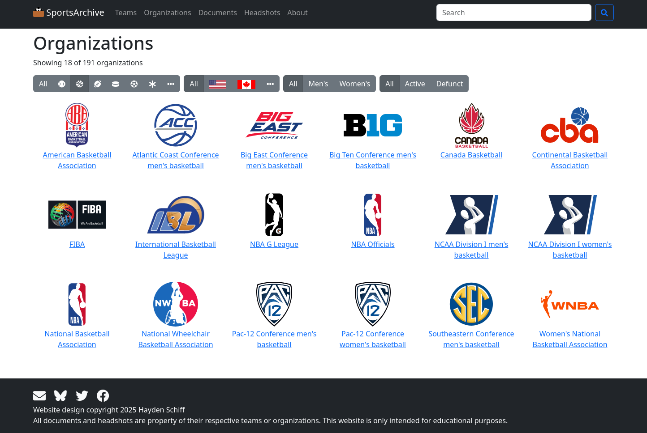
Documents (217, 12)
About (297, 12)
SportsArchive (68, 12)
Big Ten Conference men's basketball (372, 136)
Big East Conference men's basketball (274, 136)
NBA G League (274, 220)
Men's (318, 84)
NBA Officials (372, 220)
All (43, 84)
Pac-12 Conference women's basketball (373, 315)
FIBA (77, 220)
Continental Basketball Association (570, 136)
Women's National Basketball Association (569, 315)
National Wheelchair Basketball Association (175, 315)
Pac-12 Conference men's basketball (274, 315)
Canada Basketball (471, 131)
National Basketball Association (76, 315)
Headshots (262, 12)
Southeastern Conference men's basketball (471, 315)
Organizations (167, 12)
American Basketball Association (77, 136)
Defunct (449, 84)
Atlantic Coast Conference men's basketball (175, 136)
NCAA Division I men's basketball (472, 226)
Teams (126, 12)
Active (415, 84)
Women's (355, 84)
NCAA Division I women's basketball (570, 226)
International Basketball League (175, 226)
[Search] (513, 12)
